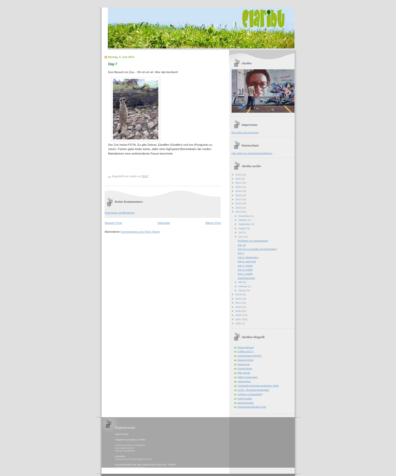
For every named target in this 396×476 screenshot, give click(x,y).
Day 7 (112, 64)
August (242, 228)
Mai (240, 282)
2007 (238, 319)
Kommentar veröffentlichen (120, 212)
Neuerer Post (113, 222)
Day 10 (242, 245)
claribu (163, 27)
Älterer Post (213, 222)
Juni (241, 236)
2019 (238, 191)
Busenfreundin (246, 402)
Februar (243, 286)
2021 (238, 182)
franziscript (244, 364)
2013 (238, 294)
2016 (238, 203)
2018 (238, 195)
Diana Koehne (246, 360)
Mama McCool (246, 347)
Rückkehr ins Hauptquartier (253, 240)
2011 (238, 302)
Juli (240, 232)
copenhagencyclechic (250, 355)
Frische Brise (245, 368)
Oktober (243, 220)
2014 (238, 211)
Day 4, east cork (247, 261)
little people (244, 372)
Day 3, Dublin (245, 265)
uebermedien (245, 398)
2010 (238, 307)
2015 (238, 207)
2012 (238, 298)
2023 (238, 174)
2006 (238, 323)
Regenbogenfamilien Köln (252, 406)
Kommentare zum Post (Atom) (140, 231)
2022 (238, 178)
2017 (238, 199)
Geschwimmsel (246, 278)
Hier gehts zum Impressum (245, 132)
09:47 (145, 176)
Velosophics (244, 381)
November (244, 216)
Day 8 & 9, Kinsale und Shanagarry (257, 249)
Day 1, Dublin (245, 273)
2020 (238, 187)
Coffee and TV (246, 351)
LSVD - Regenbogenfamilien (253, 390)
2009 (238, 311)
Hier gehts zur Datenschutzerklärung (252, 153)
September (244, 224)
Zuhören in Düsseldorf (250, 394)
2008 (238, 315)
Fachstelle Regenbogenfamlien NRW (258, 385)
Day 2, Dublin (245, 269)
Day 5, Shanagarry (248, 257)
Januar (242, 290)
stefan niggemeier (248, 377)
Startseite (163, 222)
